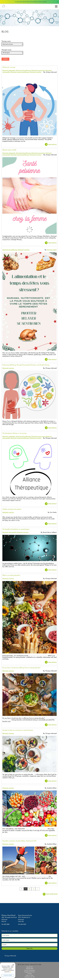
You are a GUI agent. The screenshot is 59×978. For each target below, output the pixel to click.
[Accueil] (4, 6)
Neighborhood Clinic (29, 972)
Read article (52, 144)
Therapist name (6, 50)
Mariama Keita (52, 250)
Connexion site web (29, 977)
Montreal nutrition (35, 72)
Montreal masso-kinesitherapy (20, 72)
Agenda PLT (29, 967)
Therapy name (6, 41)
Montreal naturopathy (9, 532)
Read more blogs (51, 894)
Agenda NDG (29, 968)
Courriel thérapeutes (29, 970)
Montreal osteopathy (8, 70)
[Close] (13, 965)
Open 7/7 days (29, 975)
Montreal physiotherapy (23, 70)
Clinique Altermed (10, 956)
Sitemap (29, 973)
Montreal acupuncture (38, 70)
